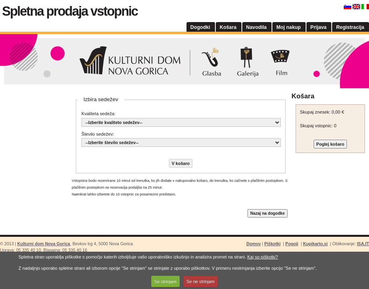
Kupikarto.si (315, 243)
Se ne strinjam (201, 281)
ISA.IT (363, 243)
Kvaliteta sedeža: (98, 113)
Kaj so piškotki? (262, 256)
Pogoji (291, 243)
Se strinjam (165, 281)
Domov (253, 243)
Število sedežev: (97, 134)
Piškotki (272, 243)
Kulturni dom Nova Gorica (184, 61)
